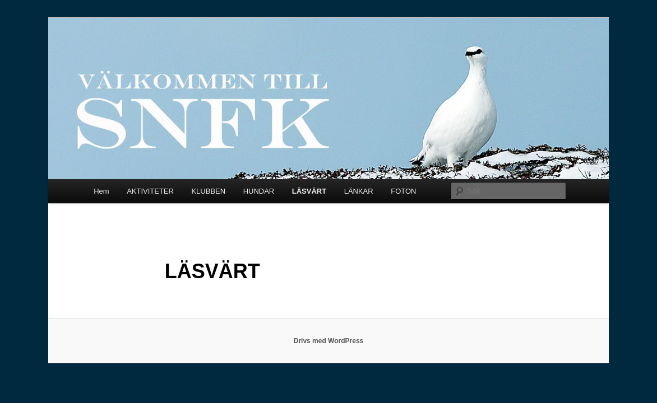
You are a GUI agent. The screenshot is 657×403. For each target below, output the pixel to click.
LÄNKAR (358, 191)
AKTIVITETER (150, 191)
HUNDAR (259, 191)
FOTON (403, 191)
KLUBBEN (208, 191)
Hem (101, 191)
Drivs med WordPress (329, 341)
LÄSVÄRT (309, 191)
